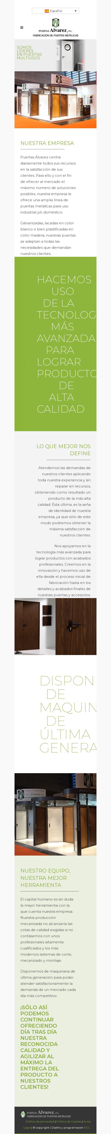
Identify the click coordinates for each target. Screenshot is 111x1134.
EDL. (87, 1127)
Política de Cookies (68, 1121)
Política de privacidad (40, 1121)
